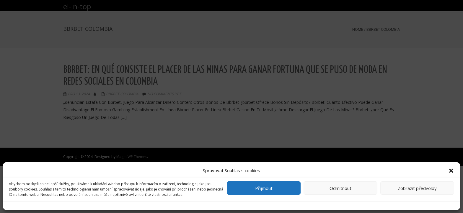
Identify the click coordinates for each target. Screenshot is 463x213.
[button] (451, 171)
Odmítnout (340, 188)
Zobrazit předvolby (417, 188)
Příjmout (264, 188)
